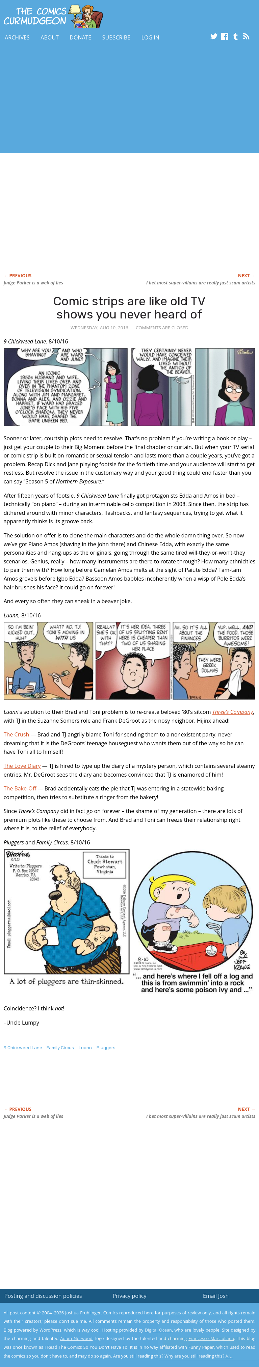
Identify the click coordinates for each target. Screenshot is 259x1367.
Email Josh (216, 1296)
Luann (85, 1047)
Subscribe (116, 37)
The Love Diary (22, 766)
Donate (80, 37)
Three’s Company (232, 712)
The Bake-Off (20, 788)
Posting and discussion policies (43, 1296)
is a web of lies (33, 283)
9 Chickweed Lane (23, 1047)
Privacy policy (129, 1296)
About (49, 37)
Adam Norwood (76, 1338)
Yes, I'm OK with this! (201, 1342)
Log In (150, 37)
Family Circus (60, 1047)
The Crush (16, 734)
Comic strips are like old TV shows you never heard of (129, 308)
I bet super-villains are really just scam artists (200, 283)
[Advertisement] (79, 99)
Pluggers (106, 1047)
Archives (17, 37)
